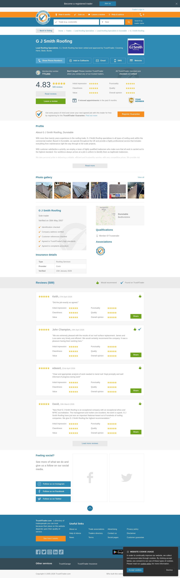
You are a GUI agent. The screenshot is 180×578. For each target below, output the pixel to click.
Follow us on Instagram (53, 484)
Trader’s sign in (138, 9)
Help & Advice (75, 533)
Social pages (113, 537)
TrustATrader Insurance (87, 564)
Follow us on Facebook (53, 491)
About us (73, 529)
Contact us (112, 533)
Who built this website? (116, 574)
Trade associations (96, 529)
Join (108, 3)
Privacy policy (132, 529)
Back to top (90, 508)
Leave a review (51, 101)
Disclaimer (131, 533)
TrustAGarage (65, 564)
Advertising (112, 529)
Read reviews (51, 94)
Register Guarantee (131, 114)
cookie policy (146, 564)
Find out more (91, 116)
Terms (91, 537)
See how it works (50, 538)
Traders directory (96, 533)
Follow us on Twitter (52, 499)
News (71, 537)
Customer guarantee (135, 537)
